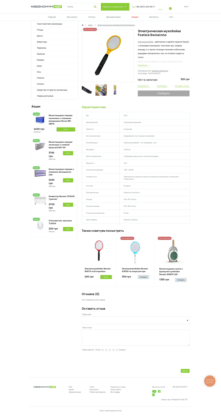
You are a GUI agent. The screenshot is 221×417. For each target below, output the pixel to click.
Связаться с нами (118, 389)
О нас (92, 389)
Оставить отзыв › (182, 86)
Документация (113, 17)
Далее (185, 373)
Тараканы (41, 48)
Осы (39, 72)
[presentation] (103, 361)
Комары (40, 60)
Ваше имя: (87, 314)
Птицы (40, 30)
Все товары (115, 394)
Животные (42, 42)
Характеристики (94, 107)
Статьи (91, 17)
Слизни (40, 84)
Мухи (39, 66)
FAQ (70, 389)
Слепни (40, 78)
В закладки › (162, 86)
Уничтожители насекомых (49, 24)
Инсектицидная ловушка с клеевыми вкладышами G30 (61, 172)
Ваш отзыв (87, 328)
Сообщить (164, 93)
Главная (52, 17)
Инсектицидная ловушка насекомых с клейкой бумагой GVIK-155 (61, 145)
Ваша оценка (88, 352)
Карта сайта (116, 392)
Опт (171, 17)
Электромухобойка (145, 42)
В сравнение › (144, 86)
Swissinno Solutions (160, 71)
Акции (135, 17)
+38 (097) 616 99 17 (145, 6)
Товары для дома (45, 96)
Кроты (40, 36)
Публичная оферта (98, 394)
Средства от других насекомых (52, 90)
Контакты (153, 17)
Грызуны (41, 54)
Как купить (72, 17)
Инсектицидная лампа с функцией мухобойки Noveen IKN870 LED (171, 272)
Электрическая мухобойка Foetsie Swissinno (116, 25)
